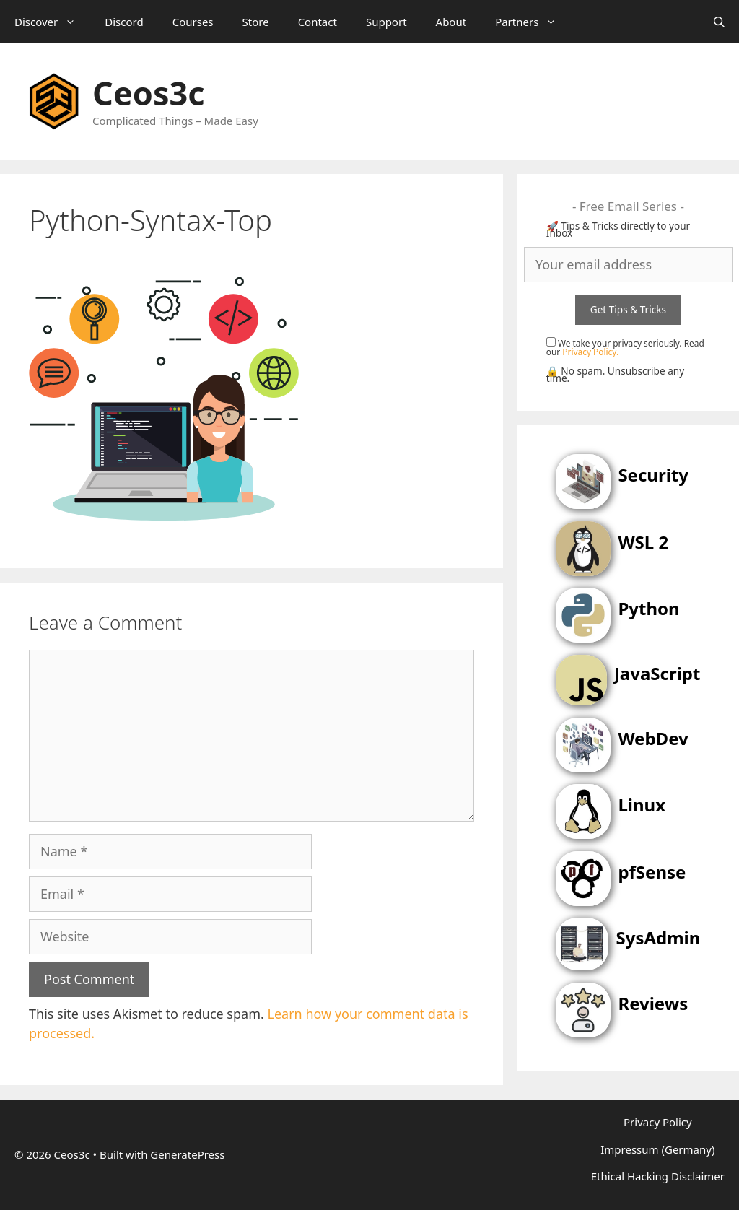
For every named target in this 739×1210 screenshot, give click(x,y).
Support (386, 21)
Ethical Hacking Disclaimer (658, 1176)
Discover (52, 21)
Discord (124, 21)
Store (255, 21)
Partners (533, 21)
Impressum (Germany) (657, 1149)
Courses (193, 21)
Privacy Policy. (590, 351)
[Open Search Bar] (719, 21)
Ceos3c (148, 93)
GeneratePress (187, 1154)
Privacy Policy (658, 1122)
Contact (317, 21)
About (451, 21)
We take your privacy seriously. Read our (625, 347)
